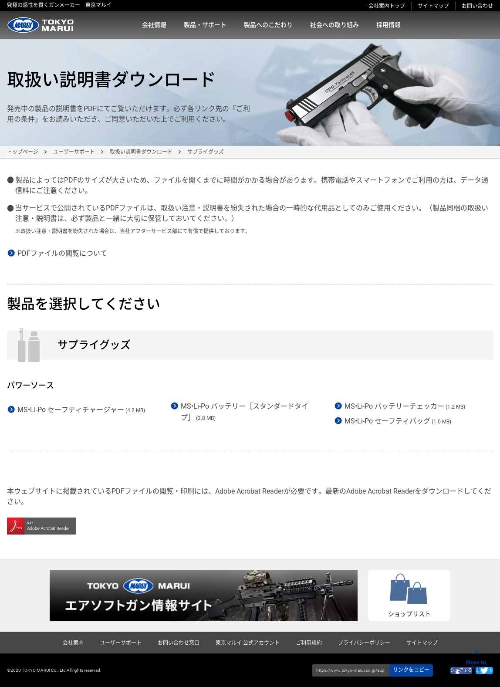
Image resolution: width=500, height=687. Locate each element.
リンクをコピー (411, 670)
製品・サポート (205, 24)
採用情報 (388, 24)
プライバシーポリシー (364, 643)
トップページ (22, 152)
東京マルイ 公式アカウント (248, 643)
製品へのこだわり (268, 24)
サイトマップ (433, 6)
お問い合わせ (477, 6)
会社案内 (73, 643)
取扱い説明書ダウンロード (141, 152)
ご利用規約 (309, 643)
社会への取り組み (334, 24)
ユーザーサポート (74, 152)
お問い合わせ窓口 (178, 643)
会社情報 (154, 24)
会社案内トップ (386, 6)
